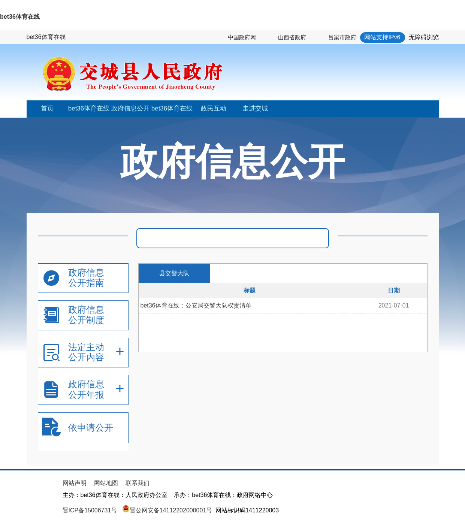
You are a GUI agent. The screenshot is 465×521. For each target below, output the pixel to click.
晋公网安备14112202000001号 (167, 510)
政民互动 (213, 108)
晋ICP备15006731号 (91, 510)
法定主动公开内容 (86, 352)
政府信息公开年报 (86, 389)
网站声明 (75, 483)
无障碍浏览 (424, 37)
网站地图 (106, 483)
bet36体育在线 (20, 16)
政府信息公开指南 (86, 277)
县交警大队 (174, 273)
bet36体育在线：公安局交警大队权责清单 (196, 305)
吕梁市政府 (342, 37)
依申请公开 (90, 427)
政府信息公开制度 (86, 315)
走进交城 (255, 108)
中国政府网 (242, 37)
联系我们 (138, 483)
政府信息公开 (130, 108)
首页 (47, 108)
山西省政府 (292, 37)
